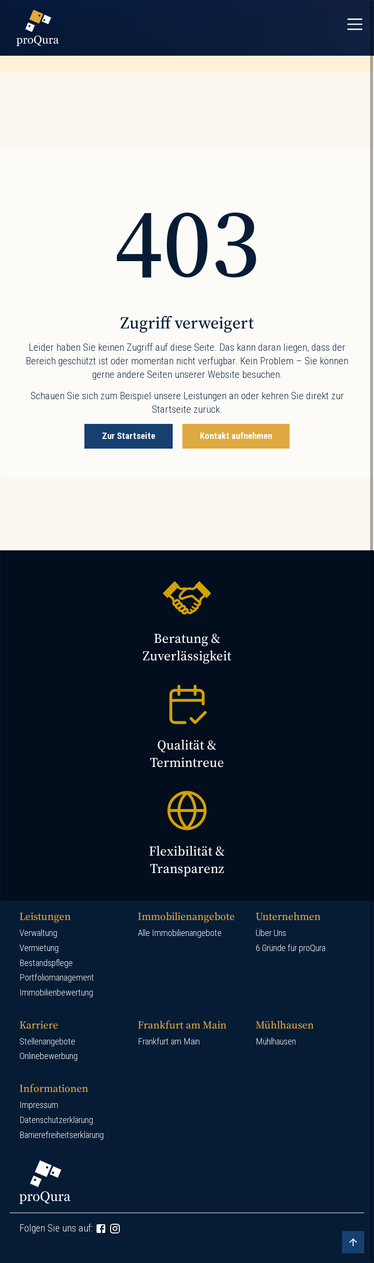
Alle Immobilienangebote (180, 933)
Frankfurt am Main (169, 1041)
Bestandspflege (46, 963)
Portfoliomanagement (56, 977)
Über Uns (271, 933)
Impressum (38, 1105)
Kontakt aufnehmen (236, 436)
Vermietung (39, 948)
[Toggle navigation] (354, 24)
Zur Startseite (128, 436)
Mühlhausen (276, 1041)
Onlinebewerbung (48, 1056)
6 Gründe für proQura (290, 948)
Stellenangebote (47, 1041)
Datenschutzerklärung (56, 1120)
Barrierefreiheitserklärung (61, 1135)
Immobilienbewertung (56, 992)
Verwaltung (38, 933)
